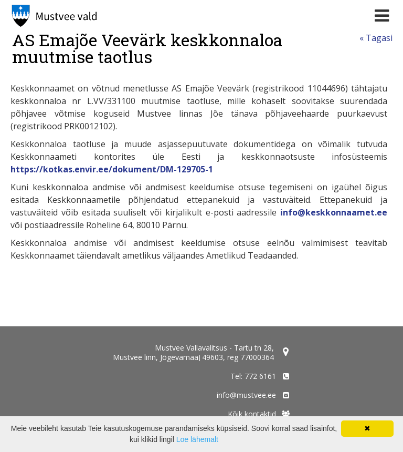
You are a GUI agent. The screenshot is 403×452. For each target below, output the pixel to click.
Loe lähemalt (197, 439)
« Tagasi (376, 38)
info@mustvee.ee (246, 395)
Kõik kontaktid (252, 414)
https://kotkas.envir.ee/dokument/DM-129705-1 (111, 169)
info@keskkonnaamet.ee (333, 212)
